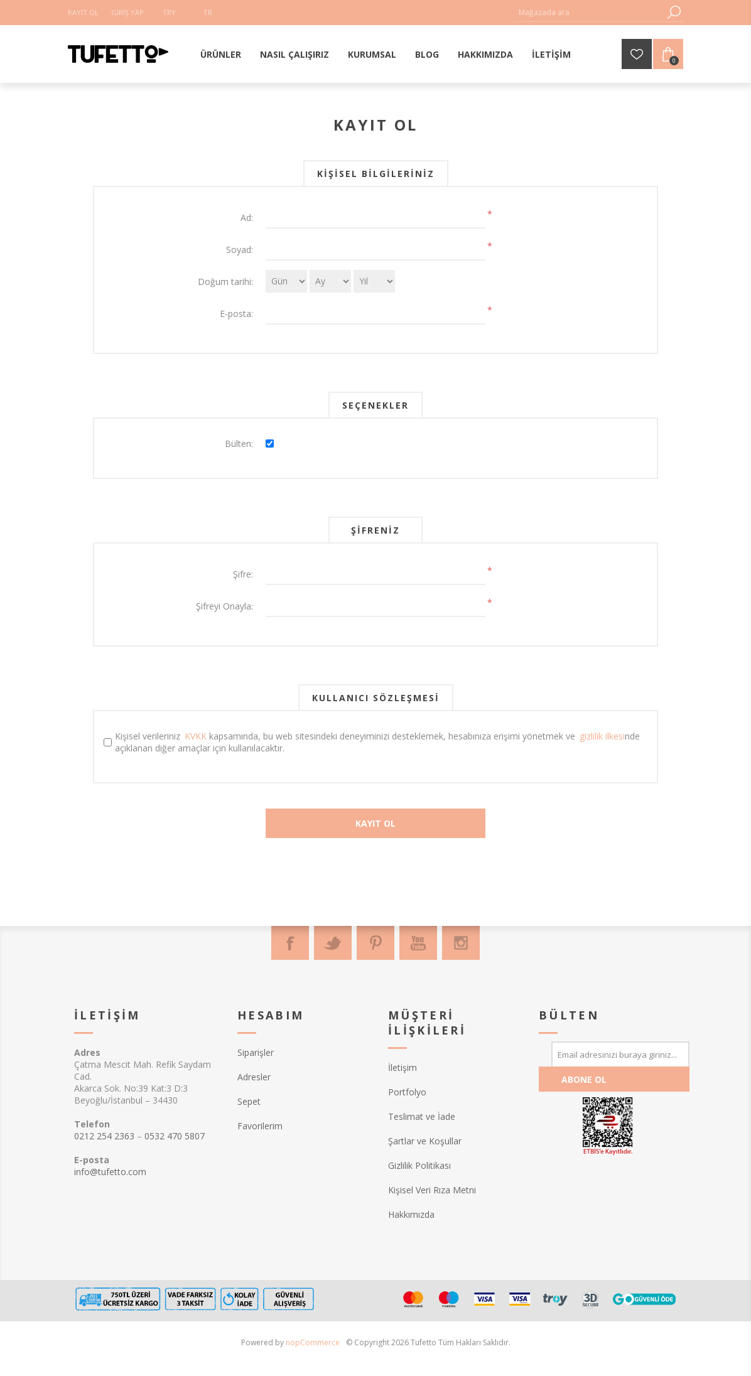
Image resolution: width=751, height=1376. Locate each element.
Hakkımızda (411, 1214)
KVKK (196, 736)
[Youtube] (418, 943)
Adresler (254, 1077)
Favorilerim (260, 1126)
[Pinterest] (375, 943)
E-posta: (236, 314)
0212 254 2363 (104, 1136)
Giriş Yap (127, 12)
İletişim (402, 1067)
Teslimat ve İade (421, 1116)
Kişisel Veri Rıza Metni (432, 1190)
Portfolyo (407, 1092)
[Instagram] (461, 943)
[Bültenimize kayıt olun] (620, 1054)
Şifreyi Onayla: (224, 606)
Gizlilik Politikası (419, 1165)
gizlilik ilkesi (602, 736)
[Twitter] (333, 943)
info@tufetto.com (110, 1172)
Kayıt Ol (83, 12)
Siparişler (255, 1052)
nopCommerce (313, 1342)
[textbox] (589, 12)
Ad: (246, 217)
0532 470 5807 (174, 1136)
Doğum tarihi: (225, 282)
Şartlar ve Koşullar (425, 1141)
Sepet (249, 1101)
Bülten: (239, 443)
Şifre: (243, 574)
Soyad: (239, 249)
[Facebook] (290, 943)
